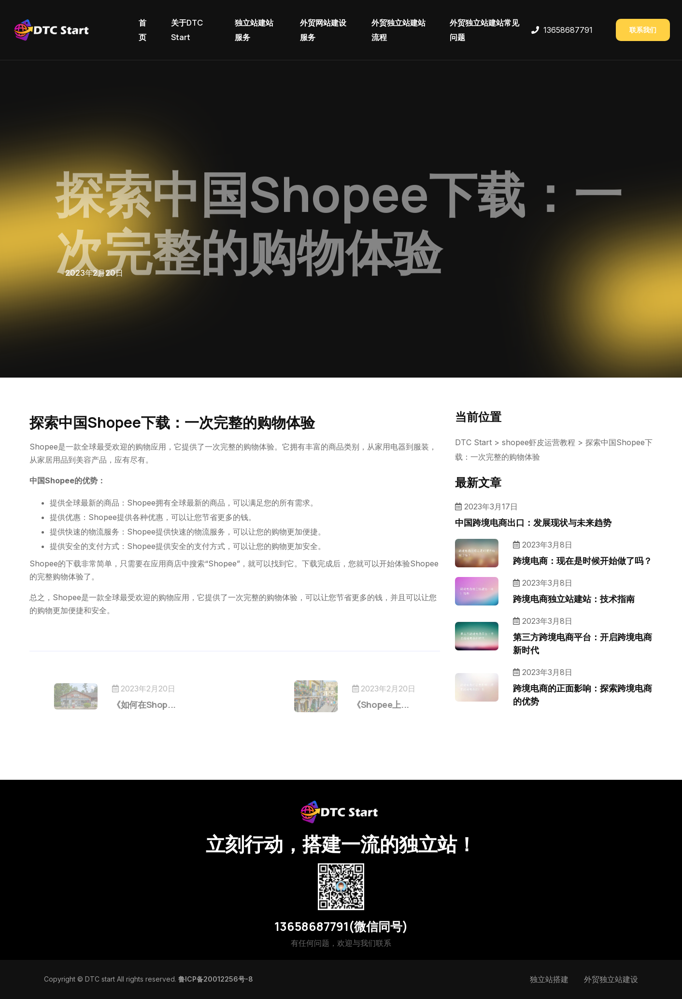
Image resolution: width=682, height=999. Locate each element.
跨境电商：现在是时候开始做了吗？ (582, 560)
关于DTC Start (187, 29)
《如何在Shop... (157, 704)
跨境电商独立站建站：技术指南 (574, 599)
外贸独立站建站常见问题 (484, 29)
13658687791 (568, 30)
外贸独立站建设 (611, 979)
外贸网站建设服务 (323, 29)
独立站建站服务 (254, 29)
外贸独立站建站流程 (398, 29)
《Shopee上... (367, 704)
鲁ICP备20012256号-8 (215, 979)
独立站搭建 (549, 979)
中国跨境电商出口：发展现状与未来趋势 (533, 522)
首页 (142, 29)
